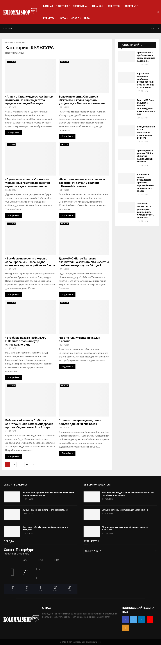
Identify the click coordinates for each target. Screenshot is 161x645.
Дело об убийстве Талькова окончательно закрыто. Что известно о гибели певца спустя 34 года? (84, 262)
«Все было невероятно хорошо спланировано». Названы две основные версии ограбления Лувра (30, 262)
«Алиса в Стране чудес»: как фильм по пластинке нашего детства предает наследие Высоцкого (29, 100)
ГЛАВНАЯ (48, 6)
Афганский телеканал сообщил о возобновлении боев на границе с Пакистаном (145, 80)
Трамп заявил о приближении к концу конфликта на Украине (146, 56)
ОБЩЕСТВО (113, 6)
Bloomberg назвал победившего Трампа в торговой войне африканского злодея (145, 182)
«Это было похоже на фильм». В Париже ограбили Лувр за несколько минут (25, 341)
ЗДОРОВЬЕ (130, 6)
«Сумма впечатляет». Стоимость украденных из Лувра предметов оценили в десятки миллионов (27, 183)
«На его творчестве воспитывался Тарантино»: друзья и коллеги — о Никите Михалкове (82, 183)
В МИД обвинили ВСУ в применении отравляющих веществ (146, 132)
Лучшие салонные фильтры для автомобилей (45, 510)
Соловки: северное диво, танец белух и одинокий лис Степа (80, 422)
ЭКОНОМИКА (80, 6)
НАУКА (62, 18)
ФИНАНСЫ (97, 6)
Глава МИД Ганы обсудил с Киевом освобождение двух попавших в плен (146, 107)
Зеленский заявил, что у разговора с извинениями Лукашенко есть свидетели (145, 210)
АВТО (87, 18)
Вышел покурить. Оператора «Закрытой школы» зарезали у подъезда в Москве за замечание (82, 100)
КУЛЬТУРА (48, 18)
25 (27, 464)
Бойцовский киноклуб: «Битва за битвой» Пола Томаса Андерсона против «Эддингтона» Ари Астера (29, 424)
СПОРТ (75, 18)
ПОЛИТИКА (62, 6)
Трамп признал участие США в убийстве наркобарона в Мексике (145, 156)
